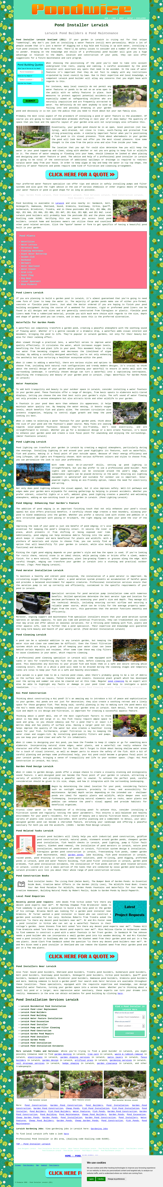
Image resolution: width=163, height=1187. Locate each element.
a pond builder (108, 1051)
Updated (44, 1165)
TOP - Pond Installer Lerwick (33, 1144)
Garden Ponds (116, 1114)
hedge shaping (70, 1063)
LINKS (113, 18)
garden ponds (75, 855)
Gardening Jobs (99, 1129)
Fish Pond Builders (59, 1111)
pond (98, 63)
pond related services (134, 864)
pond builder (110, 52)
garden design (50, 1060)
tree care (93, 1054)
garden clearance (107, 1063)
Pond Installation (117, 1105)
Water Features (81, 1111)
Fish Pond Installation (95, 1108)
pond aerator (117, 576)
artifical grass (84, 1060)
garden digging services (75, 1057)
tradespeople (23, 1066)
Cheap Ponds (72, 1108)
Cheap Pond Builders (94, 1114)
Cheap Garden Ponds (27, 1117)
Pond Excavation (136, 1114)
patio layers (115, 1057)
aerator (114, 609)
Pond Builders (94, 1105)
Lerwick (59, 203)
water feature (43, 184)
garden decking (63, 1054)
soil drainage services (30, 1063)
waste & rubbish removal (129, 1054)
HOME (106, 18)
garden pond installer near (94, 911)
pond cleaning (116, 681)
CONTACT (130, 18)
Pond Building (48, 1114)
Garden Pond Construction (66, 1105)
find (25, 972)
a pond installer (26, 923)
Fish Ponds (99, 1111)
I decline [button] (101, 1179)
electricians (35, 1057)
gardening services (121, 1060)
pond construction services (104, 870)
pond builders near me (66, 920)
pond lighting (42, 488)
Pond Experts (54, 1165)
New (37, 1165)
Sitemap (18, 1165)
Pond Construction (36, 1105)
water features (37, 987)
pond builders (34, 215)
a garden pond (67, 981)
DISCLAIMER (141, 18)
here (120, 993)
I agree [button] (91, 1179)
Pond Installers (128, 1117)
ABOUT (121, 18)
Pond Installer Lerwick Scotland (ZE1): (41, 40)
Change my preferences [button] (116, 1179)
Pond (18, 203)
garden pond (81, 127)
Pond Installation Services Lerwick (47, 1000)
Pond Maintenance (69, 1114)
